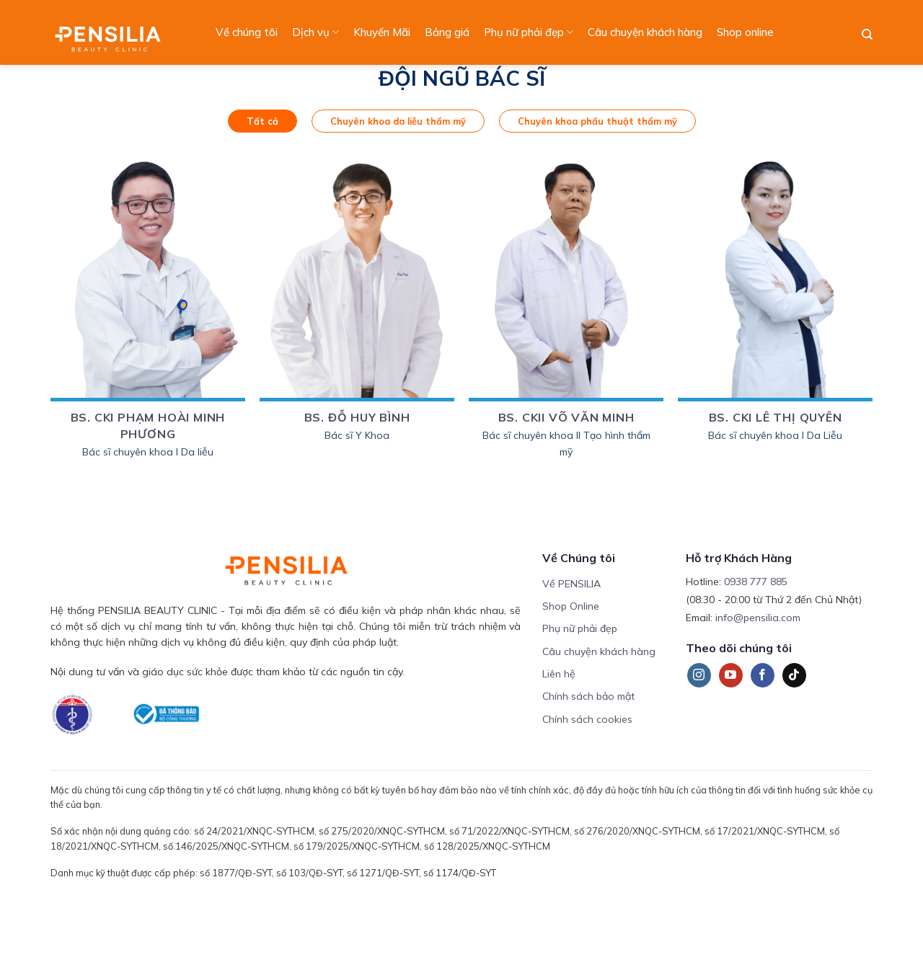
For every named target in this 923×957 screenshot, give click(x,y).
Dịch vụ (315, 32)
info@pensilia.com (757, 617)
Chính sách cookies (587, 719)
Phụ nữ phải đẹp (528, 32)
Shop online (745, 32)
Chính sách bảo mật (588, 696)
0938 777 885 (755, 581)
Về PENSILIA (571, 583)
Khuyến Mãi (381, 32)
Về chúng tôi (247, 32)
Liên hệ (558, 673)
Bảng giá (447, 32)
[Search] (867, 34)
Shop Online (570, 606)
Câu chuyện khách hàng (645, 32)
